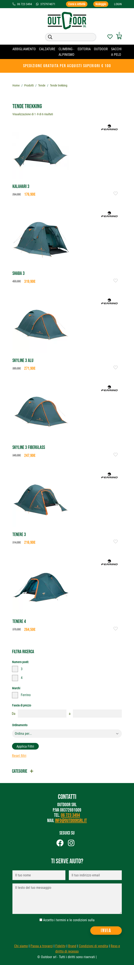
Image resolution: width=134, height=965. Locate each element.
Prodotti (29, 85)
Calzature (47, 49)
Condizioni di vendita (93, 946)
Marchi (16, 688)
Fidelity (60, 946)
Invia (106, 930)
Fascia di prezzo (21, 705)
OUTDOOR (101, 49)
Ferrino (26, 695)
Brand (72, 946)
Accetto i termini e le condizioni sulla (69, 920)
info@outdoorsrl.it (71, 821)
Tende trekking (58, 85)
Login (118, 4)
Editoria (84, 49)
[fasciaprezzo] (42, 713)
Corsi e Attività (76, 4)
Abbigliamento (24, 49)
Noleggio (100, 4)
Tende (41, 85)
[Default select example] (67, 733)
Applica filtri (25, 746)
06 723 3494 (70, 815)
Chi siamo (21, 946)
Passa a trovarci (41, 946)
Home (16, 85)
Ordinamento (19, 725)
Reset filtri (19, 756)
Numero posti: (20, 662)
